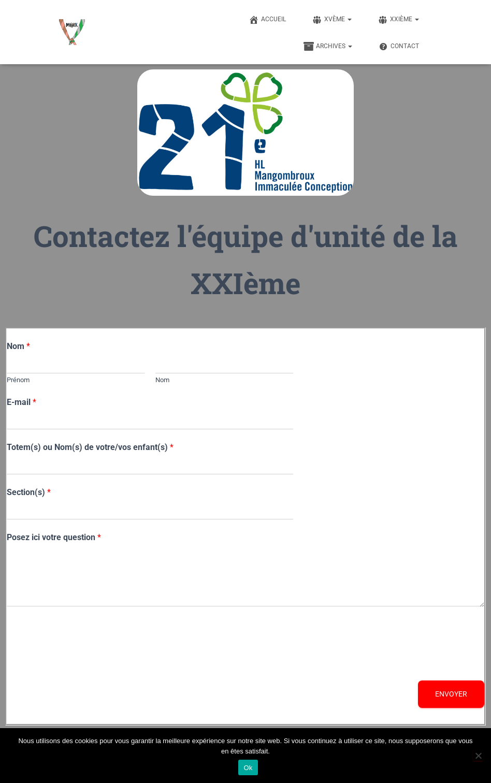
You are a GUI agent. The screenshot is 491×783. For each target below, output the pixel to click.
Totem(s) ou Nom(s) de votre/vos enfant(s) (90, 447)
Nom (18, 346)
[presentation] (85, 663)
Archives (328, 46)
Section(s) (29, 492)
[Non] (478, 755)
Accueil (267, 20)
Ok (247, 768)
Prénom (18, 380)
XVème (332, 20)
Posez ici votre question (54, 537)
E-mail (21, 402)
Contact (398, 46)
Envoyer (451, 694)
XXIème (398, 20)
